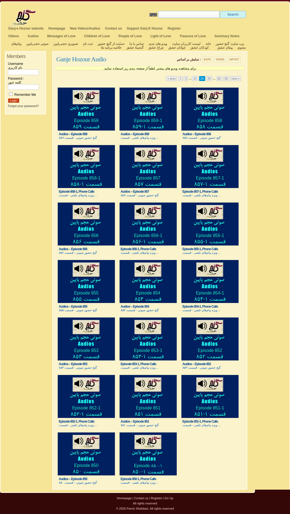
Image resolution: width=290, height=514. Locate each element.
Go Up (168, 498)
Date (207, 59)
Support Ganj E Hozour (145, 28)
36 (226, 78)
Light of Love (160, 36)
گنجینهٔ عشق (135, 48)
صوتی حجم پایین (36, 44)
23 (194, 78)
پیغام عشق (224, 48)
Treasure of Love (193, 36)
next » (236, 78)
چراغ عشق (155, 48)
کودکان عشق (199, 48)
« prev (171, 78)
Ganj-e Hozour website (26, 28)
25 (209, 78)
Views (220, 59)
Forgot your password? (23, 106)
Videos (13, 36)
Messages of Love (61, 36)
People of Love (130, 36)
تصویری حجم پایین (65, 44)
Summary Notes (226, 36)
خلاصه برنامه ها (111, 48)
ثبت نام (88, 44)
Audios (33, 36)
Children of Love (97, 36)
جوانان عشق (176, 48)
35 (219, 78)
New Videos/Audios (85, 28)
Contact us (113, 28)
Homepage (56, 28)
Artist (234, 59)
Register (174, 28)
